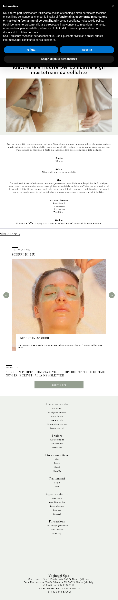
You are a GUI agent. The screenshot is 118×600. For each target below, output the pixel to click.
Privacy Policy (42, 585)
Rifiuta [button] (31, 49)
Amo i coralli (57, 444)
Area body (57, 498)
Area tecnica (57, 529)
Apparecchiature (57, 494)
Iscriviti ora (59, 384)
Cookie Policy (62, 585)
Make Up (57, 471)
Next (111, 295)
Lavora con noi (57, 428)
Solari (57, 467)
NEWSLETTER (12, 368)
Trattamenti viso (21, 250)
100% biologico (57, 440)
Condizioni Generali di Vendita (54, 589)
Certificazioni (57, 448)
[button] (113, 6)
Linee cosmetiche (57, 455)
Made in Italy (57, 420)
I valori (57, 436)
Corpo (57, 463)
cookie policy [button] (95, 20)
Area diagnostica (57, 502)
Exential (57, 514)
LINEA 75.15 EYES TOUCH (33, 338)
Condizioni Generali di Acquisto (93, 585)
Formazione (57, 521)
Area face (57, 510)
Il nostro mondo (57, 404)
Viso (57, 459)
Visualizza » (10, 234)
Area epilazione (57, 506)
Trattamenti (57, 478)
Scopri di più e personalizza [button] (59, 58)
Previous (6, 295)
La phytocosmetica (57, 412)
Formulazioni (57, 416)
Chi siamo (57, 408)
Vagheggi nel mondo (57, 424)
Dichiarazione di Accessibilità (94, 589)
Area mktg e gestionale (57, 525)
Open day (57, 533)
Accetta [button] (87, 49)
